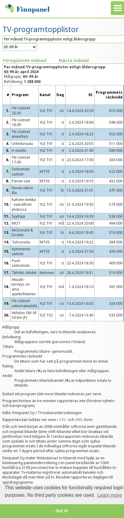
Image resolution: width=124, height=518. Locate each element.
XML (79, 419)
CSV (62, 419)
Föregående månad (24, 60)
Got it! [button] (62, 510)
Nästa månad (74, 60)
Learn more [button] (109, 495)
